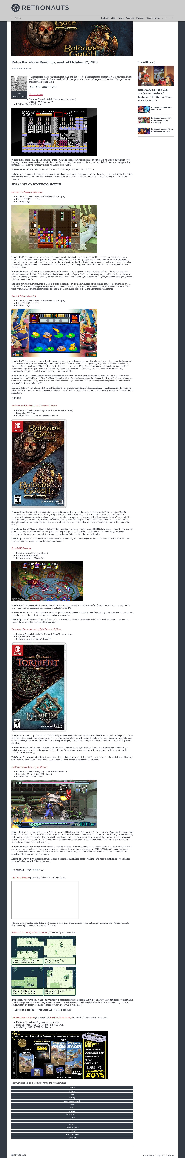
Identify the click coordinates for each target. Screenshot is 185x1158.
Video (113, 18)
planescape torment (72, 1134)
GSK (72, 1094)
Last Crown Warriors (20, 878)
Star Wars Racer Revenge (61, 1017)
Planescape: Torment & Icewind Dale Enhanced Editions (36, 629)
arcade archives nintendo (72, 1101)
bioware (72, 1104)
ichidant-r (72, 1124)
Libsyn (149, 18)
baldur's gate (72, 1131)
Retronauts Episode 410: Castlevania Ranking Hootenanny (161, 120)
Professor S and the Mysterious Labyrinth (29, 932)
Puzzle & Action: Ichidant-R (23, 296)
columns (72, 1121)
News (121, 18)
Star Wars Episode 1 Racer (23, 1017)
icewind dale (72, 1137)
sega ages (72, 1111)
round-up (72, 1091)
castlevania (72, 1088)
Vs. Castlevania (36, 94)
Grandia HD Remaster (21, 548)
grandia (72, 1118)
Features (130, 18)
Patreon (140, 18)
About (157, 18)
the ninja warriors (72, 1114)
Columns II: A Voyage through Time (26, 192)
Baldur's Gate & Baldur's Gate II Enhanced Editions (34, 406)
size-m (72, 1108)
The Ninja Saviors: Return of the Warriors (29, 767)
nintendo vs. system (72, 1128)
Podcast (105, 18)
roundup (72, 1098)
